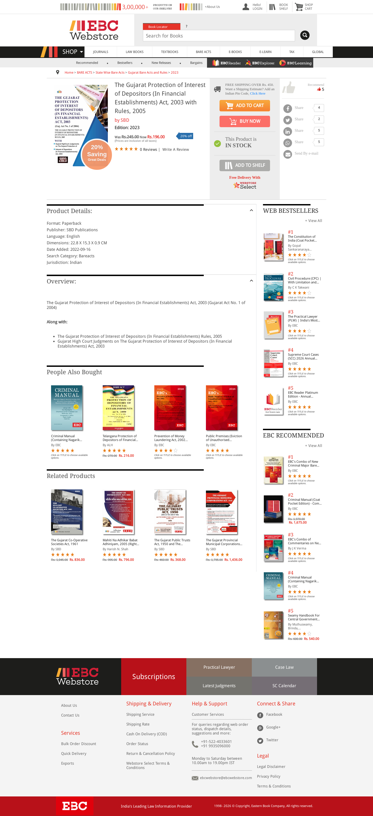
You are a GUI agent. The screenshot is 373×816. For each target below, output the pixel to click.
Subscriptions (153, 677)
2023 (174, 72)
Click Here (257, 93)
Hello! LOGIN (257, 7)
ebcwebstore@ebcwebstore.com (226, 778)
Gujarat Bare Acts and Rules (147, 72)
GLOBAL (318, 52)
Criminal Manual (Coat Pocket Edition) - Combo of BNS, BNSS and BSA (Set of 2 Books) (305, 501)
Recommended (87, 63)
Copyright (243, 806)
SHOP (72, 51)
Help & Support (209, 704)
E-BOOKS (235, 52)
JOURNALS (100, 52)
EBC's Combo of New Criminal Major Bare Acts (303, 463)
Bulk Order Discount (78, 744)
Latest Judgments (219, 685)
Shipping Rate (138, 724)
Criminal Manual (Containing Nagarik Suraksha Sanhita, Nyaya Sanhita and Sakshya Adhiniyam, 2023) (68, 438)
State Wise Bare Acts (110, 72)
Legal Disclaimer (271, 766)
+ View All (313, 220)
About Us (69, 705)
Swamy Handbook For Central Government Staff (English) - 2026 (304, 617)
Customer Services (208, 714)
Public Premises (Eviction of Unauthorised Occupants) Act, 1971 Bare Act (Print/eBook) (224, 438)
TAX (291, 52)
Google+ (273, 727)
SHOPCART (309, 7)
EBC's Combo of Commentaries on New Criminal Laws (304, 541)
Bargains (196, 63)
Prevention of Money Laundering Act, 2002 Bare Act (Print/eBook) (170, 438)
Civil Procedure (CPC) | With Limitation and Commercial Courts (304, 280)
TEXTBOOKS (169, 52)
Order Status (137, 744)
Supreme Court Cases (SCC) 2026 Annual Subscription (303, 356)
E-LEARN (265, 52)
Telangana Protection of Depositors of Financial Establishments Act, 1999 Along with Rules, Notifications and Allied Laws (121, 438)
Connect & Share (276, 704)
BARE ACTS (203, 52)
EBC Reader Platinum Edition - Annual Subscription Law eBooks (303, 394)
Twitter (272, 740)
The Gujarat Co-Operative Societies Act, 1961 (69, 542)
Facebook (274, 714)
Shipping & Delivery (148, 704)
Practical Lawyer (219, 667)
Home (69, 72)
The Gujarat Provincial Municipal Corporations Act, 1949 (223, 542)
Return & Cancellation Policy (150, 753)
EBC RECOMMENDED (293, 435)
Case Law (284, 667)
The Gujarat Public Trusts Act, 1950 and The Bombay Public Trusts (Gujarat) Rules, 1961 (172, 542)
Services (70, 733)
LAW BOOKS (134, 52)
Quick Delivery (73, 753)
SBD (125, 120)
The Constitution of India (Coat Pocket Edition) (301, 238)
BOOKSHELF (283, 7)
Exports (67, 763)
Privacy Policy (268, 776)
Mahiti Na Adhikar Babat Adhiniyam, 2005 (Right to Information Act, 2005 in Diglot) (121, 542)
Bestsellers (124, 63)
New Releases (161, 63)
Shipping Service (140, 714)
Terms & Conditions (274, 786)
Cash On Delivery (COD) (146, 734)
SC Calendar (284, 685)
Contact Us (70, 715)
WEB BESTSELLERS (290, 210)
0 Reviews (148, 149)
